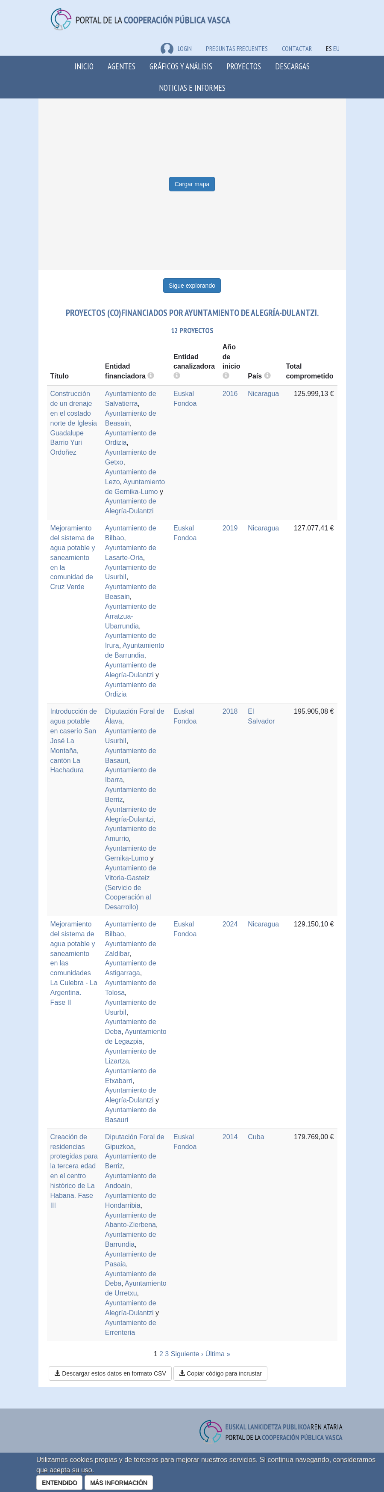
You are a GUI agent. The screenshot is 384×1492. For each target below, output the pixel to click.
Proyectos (243, 66)
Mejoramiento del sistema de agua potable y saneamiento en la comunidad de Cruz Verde (72, 557)
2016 (230, 393)
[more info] (226, 376)
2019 (230, 528)
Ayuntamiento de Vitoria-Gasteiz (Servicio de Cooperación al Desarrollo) (130, 887)
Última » (218, 1354)
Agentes (121, 66)
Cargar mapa (192, 184)
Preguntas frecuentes (237, 48)
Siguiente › (187, 1354)
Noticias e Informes (192, 87)
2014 (230, 1137)
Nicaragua (263, 393)
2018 (230, 711)
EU (336, 48)
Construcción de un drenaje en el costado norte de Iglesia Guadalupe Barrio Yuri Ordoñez (73, 423)
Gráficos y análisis (180, 66)
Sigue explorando (192, 285)
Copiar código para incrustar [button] (220, 1373)
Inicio (84, 66)
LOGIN (176, 48)
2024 (230, 924)
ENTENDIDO (59, 1482)
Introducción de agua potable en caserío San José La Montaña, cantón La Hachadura (73, 741)
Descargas (292, 66)
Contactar (297, 48)
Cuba (256, 1137)
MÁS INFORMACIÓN (118, 1482)
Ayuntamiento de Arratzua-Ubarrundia (130, 616)
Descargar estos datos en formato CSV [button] (110, 1373)
